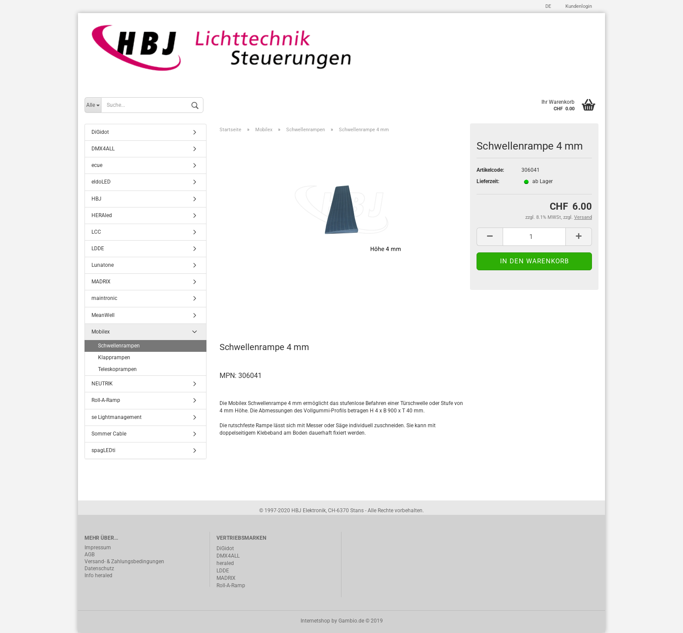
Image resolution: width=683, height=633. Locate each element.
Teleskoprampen (117, 370)
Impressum (98, 547)
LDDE (97, 249)
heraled (225, 563)
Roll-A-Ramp (105, 401)
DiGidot (100, 132)
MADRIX (101, 282)
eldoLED (101, 182)
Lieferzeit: (488, 182)
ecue (96, 166)
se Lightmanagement (116, 417)
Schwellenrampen (119, 346)
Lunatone (102, 265)
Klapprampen (114, 358)
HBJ (96, 199)
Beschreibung (252, 309)
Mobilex (100, 332)
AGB (90, 554)
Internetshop (315, 621)
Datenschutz (99, 568)
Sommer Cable (108, 434)
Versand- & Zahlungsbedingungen (124, 561)
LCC (96, 232)
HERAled (101, 215)
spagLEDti (103, 450)
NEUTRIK (102, 384)
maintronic (104, 299)
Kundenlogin (578, 6)
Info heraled (98, 575)
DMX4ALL (103, 149)
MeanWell (103, 315)
